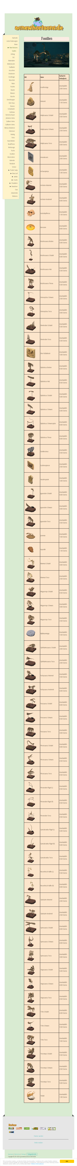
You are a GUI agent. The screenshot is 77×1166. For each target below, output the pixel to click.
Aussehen (12, 71)
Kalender (12, 161)
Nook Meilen (11, 141)
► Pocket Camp (13, 171)
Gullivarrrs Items (10, 125)
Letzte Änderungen (12, 42)
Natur (13, 84)
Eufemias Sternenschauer (10, 114)
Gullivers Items (10, 122)
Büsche (12, 97)
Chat (16, 190)
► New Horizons (12, 48)
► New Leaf (14, 174)
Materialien (11, 61)
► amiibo (15, 177)
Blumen (12, 94)
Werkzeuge (11, 148)
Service (14, 167)
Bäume (13, 90)
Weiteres (15, 197)
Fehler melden (38, 1143)
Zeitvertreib (14, 193)
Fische (13, 151)
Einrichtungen (11, 100)
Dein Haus (12, 103)
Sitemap (23, 1155)
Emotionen (12, 74)
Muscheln (12, 81)
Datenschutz (17, 1155)
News (16, 45)
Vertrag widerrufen (32, 1155)
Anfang (13, 55)
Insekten (12, 154)
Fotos (13, 138)
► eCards (14, 180)
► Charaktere (13, 184)
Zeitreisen (12, 132)
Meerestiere (11, 158)
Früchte (12, 87)
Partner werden (38, 1137)
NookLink (12, 164)
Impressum (10, 1155)
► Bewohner (14, 187)
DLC (14, 58)
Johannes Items (10, 119)
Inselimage (12, 77)
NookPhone (11, 145)
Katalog (13, 135)
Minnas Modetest (10, 128)
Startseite (15, 38)
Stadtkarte (12, 68)
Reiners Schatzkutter (11, 108)
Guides (14, 51)
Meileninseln (11, 64)
